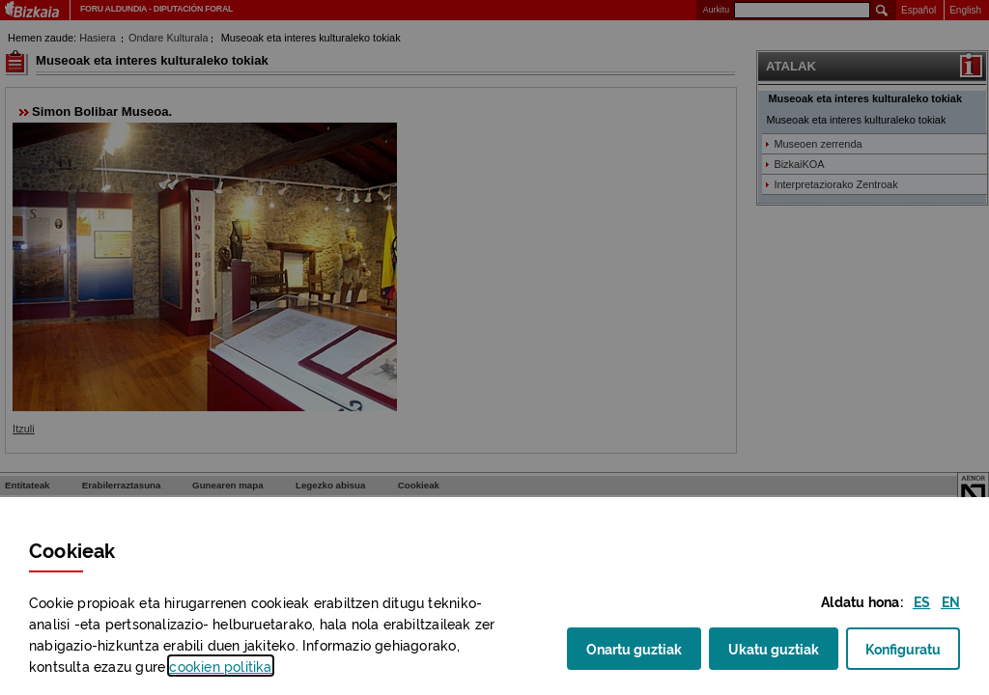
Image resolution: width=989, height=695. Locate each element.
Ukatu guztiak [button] (773, 647)
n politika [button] (220, 665)
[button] (922, 601)
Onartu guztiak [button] (634, 647)
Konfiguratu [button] (912, 654)
